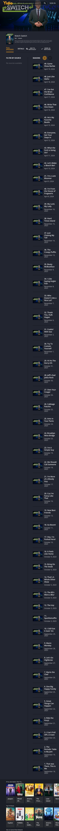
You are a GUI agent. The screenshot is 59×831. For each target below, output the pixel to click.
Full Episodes (10, 49)
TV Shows (7, 9)
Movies (18, 9)
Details (21, 49)
